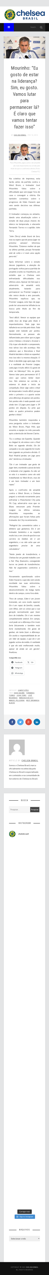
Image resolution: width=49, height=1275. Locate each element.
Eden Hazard (19, 693)
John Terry (21, 695)
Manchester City (26, 698)
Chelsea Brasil (20, 135)
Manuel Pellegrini (17, 700)
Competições (23, 690)
